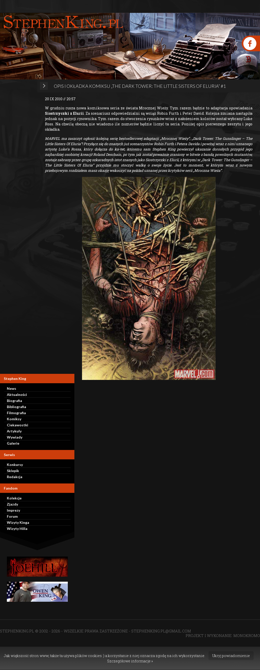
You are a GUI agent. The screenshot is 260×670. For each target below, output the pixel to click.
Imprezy (13, 510)
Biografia (14, 400)
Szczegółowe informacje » (130, 661)
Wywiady (14, 437)
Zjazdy (12, 504)
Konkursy (15, 464)
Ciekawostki (17, 425)
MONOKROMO (246, 635)
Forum (12, 516)
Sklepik (13, 470)
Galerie (13, 443)
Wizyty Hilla (17, 528)
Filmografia (16, 413)
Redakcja (14, 477)
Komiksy (14, 419)
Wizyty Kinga (18, 522)
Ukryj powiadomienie (231, 655)
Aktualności (17, 394)
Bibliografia (16, 407)
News (11, 388)
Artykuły (14, 431)
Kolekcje (14, 498)
